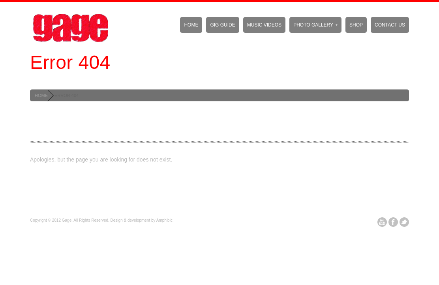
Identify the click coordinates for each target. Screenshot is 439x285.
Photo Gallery (315, 25)
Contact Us (390, 25)
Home (191, 25)
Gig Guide (222, 25)
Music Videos (264, 25)
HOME (41, 95)
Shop (356, 25)
